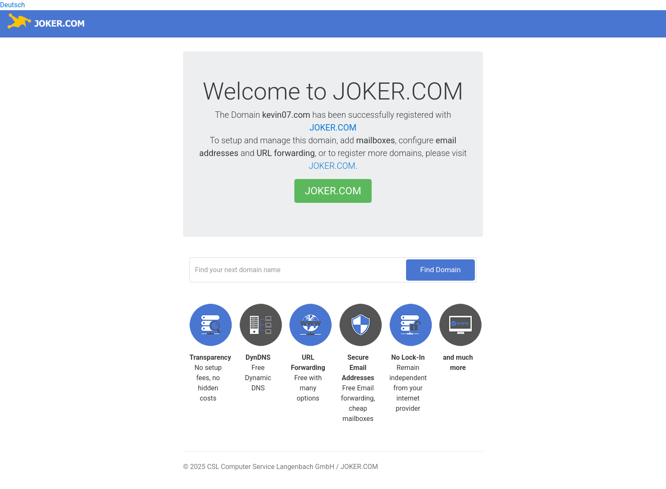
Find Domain (440, 269)
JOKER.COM (333, 127)
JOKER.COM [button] (333, 191)
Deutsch (12, 5)
